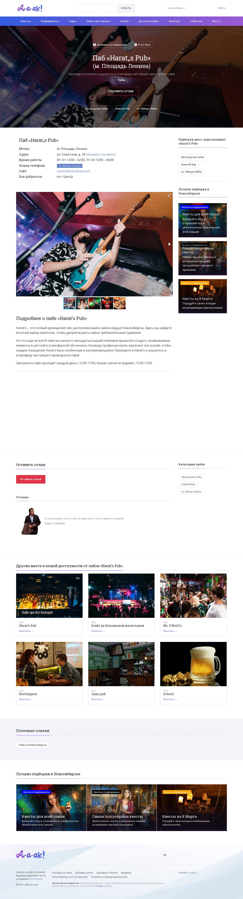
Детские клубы (149, 21)
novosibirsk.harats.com (73, 171)
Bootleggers (28, 694)
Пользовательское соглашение (70, 877)
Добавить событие (107, 872)
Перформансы (51, 21)
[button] (169, 195)
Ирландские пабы (96, 108)
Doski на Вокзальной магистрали (117, 625)
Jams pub (98, 694)
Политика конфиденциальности (109, 877)
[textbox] (96, 5)
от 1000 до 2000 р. (147, 108)
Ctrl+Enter (35, 879)
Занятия (175, 21)
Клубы (125, 21)
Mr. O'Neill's (172, 625)
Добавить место (84, 872)
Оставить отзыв (121, 91)
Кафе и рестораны (99, 21)
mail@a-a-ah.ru (103, 886)
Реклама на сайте (62, 872)
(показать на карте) (101, 154)
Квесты (26, 21)
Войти (222, 8)
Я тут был (142, 44)
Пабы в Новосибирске (33, 745)
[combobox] (96, 8)
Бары (73, 21)
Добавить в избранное (110, 44)
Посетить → (26, 631)
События (197, 21)
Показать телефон (69, 165)
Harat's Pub (27, 625)
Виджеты (126, 872)
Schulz (168, 694)
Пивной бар (122, 108)
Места (217, 21)
